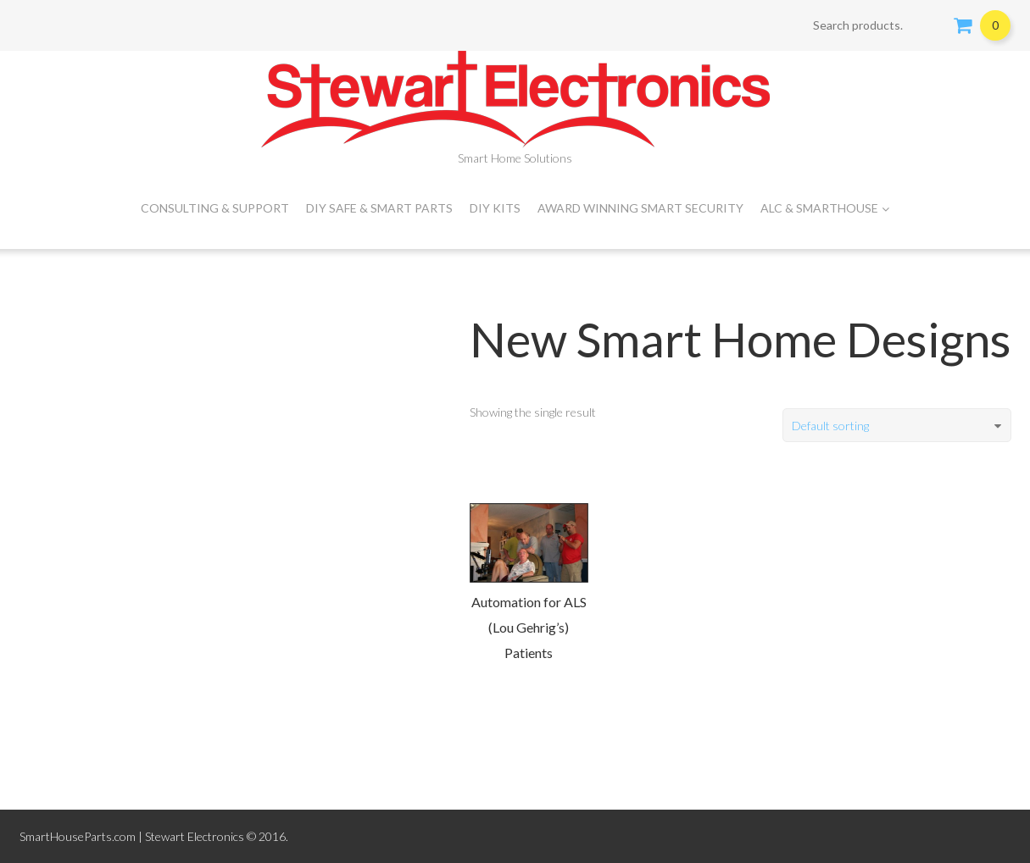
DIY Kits (495, 208)
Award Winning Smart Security (640, 208)
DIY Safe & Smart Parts (379, 208)
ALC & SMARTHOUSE (824, 208)
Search (930, 25)
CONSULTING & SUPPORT (215, 208)
